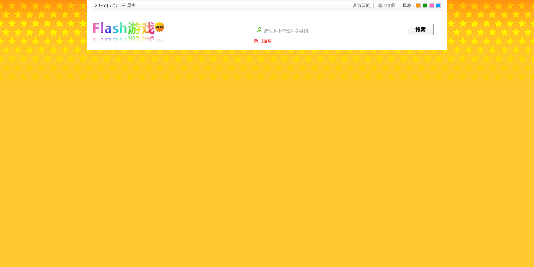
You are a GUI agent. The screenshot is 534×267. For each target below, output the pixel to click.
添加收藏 (386, 5)
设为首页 (361, 5)
